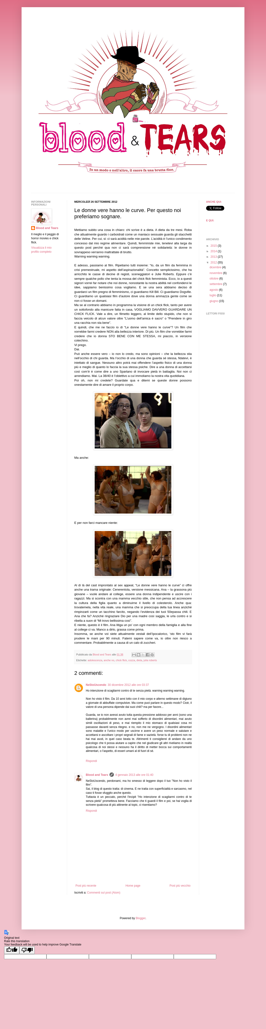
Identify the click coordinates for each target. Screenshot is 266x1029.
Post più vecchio (180, 885)
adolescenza (95, 660)
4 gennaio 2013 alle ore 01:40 (134, 775)
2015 (214, 245)
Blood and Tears (97, 775)
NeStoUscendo (96, 685)
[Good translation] (11, 950)
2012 (214, 262)
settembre (216, 284)
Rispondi (91, 761)
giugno (214, 301)
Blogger (140, 918)
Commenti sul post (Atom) (103, 892)
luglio (213, 295)
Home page (133, 885)
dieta (139, 660)
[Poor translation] (27, 950)
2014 (214, 251)
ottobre (214, 278)
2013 (214, 256)
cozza (131, 660)
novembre (216, 273)
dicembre (215, 267)
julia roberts (150, 660)
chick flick (121, 660)
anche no (109, 660)
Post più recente (85, 885)
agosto (214, 289)
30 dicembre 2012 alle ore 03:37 (128, 685)
